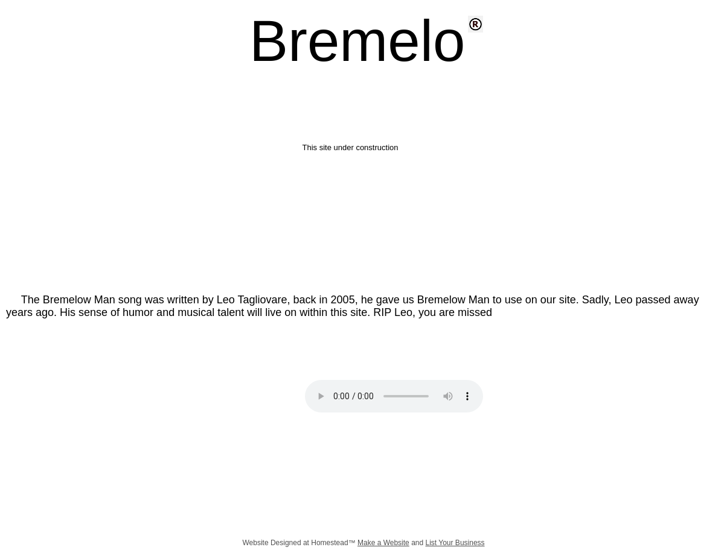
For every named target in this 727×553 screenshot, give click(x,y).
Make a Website (383, 543)
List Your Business (455, 543)
